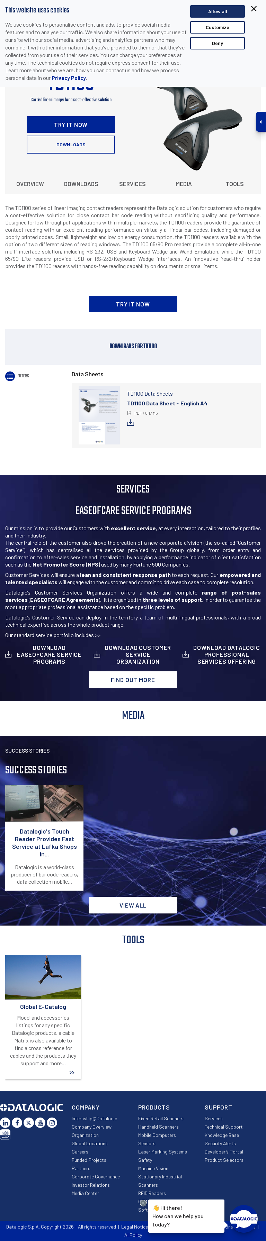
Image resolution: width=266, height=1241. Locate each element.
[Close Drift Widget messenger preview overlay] (143, 1203)
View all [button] (133, 905)
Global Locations (90, 1143)
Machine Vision (153, 1168)
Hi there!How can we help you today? (178, 1216)
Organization (85, 1135)
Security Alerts (220, 1143)
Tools (235, 183)
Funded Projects (89, 1160)
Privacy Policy (69, 78)
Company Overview (92, 1127)
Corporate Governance (96, 1176)
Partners (81, 1168)
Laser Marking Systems (162, 1152)
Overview (30, 183)
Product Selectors (224, 1160)
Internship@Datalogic (94, 1118)
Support (218, 1107)
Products (154, 1107)
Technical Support (224, 1127)
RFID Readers (152, 1193)
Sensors (147, 1143)
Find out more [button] (133, 679)
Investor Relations (91, 1185)
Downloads (71, 144)
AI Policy (133, 1235)
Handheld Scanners (158, 1127)
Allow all (217, 11)
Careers (80, 1152)
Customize (217, 27)
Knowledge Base (222, 1135)
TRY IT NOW (71, 124)
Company (86, 1107)
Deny (217, 43)
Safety (145, 1160)
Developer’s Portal (224, 1152)
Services (132, 183)
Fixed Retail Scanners (161, 1118)
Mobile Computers (157, 1135)
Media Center (85, 1193)
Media (184, 183)
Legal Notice (134, 1227)
